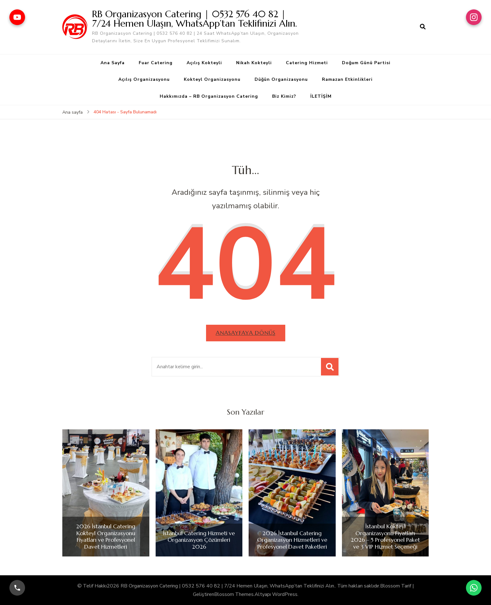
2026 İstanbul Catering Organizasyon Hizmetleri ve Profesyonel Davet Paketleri (292, 540)
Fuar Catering (156, 63)
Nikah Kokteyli (254, 63)
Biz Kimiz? (284, 96)
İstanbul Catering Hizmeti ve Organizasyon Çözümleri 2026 (199, 540)
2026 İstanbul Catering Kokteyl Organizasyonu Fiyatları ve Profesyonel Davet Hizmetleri (105, 536)
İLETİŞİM (321, 96)
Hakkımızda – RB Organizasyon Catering (209, 96)
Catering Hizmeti (307, 63)
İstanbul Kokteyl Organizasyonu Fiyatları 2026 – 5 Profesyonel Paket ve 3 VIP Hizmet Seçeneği (385, 536)
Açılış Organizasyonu (144, 79)
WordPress (284, 594)
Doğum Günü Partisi (366, 63)
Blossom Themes (234, 594)
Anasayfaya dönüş (246, 332)
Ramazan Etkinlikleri (347, 79)
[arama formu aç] (423, 27)
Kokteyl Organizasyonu (212, 79)
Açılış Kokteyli (204, 63)
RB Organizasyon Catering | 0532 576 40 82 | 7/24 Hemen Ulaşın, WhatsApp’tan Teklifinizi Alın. (194, 18)
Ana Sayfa (113, 63)
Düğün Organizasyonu (281, 79)
